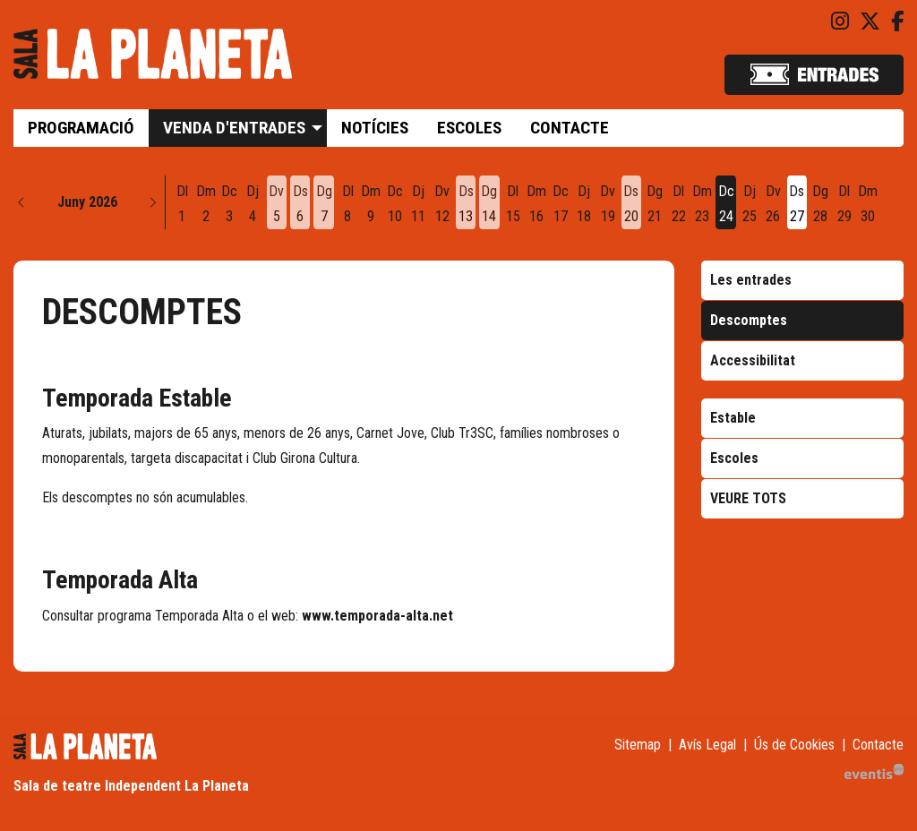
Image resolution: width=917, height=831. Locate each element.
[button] (21, 202)
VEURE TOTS (748, 498)
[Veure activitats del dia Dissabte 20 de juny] (631, 204)
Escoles (734, 458)
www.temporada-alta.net (377, 615)
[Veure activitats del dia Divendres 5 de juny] (277, 204)
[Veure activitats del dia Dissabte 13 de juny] (466, 204)
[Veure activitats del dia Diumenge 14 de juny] (489, 204)
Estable (733, 417)
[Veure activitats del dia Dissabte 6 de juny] (300, 204)
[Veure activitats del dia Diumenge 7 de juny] (323, 204)
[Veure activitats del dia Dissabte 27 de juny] (797, 204)
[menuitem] (840, 22)
